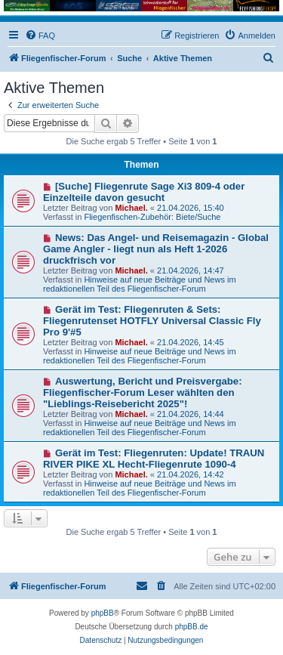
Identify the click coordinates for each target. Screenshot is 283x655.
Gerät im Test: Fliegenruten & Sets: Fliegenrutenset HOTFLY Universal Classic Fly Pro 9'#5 (152, 321)
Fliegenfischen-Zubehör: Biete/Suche (152, 216)
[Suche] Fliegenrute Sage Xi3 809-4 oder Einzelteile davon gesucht (144, 192)
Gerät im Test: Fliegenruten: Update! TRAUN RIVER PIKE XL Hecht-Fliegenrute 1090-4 (153, 458)
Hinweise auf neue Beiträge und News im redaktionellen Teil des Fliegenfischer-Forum (139, 284)
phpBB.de (191, 627)
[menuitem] (40, 35)
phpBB (102, 613)
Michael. (131, 207)
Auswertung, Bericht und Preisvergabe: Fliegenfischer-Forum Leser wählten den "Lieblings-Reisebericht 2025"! (142, 392)
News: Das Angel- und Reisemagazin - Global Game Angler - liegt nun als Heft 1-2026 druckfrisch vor (156, 249)
